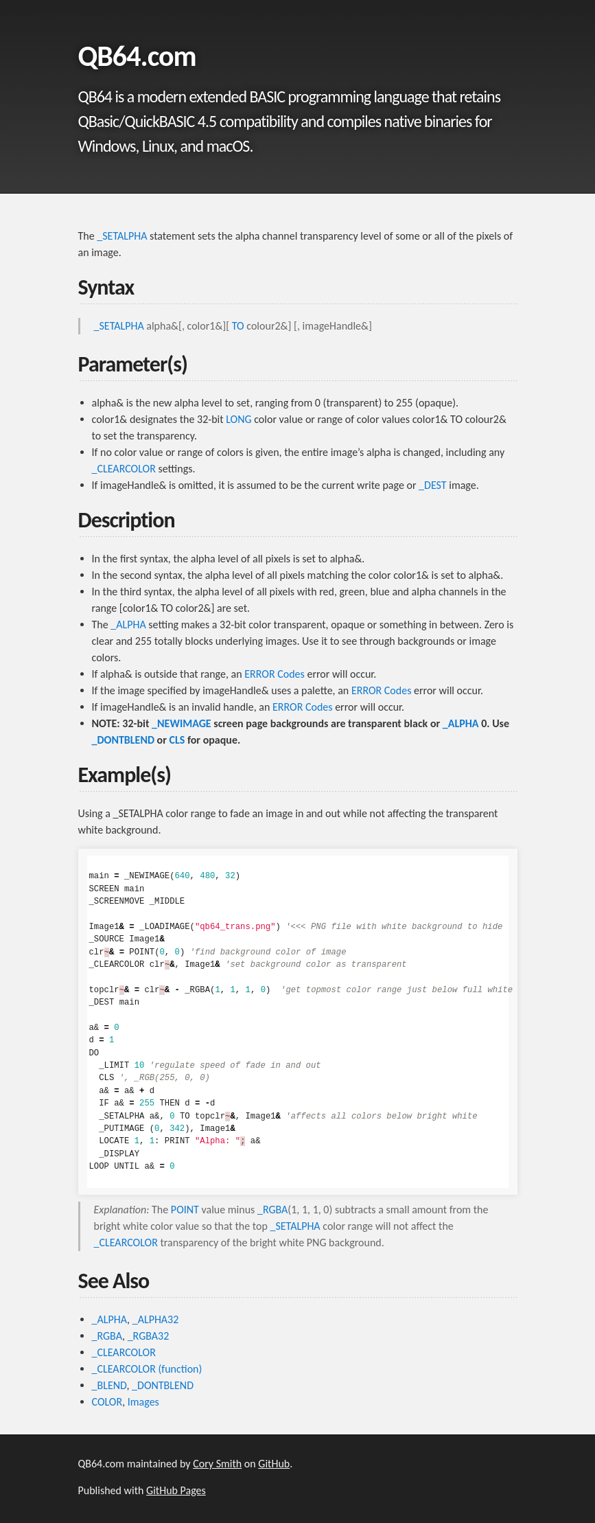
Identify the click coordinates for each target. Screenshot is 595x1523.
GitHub (274, 1463)
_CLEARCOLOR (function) (147, 1368)
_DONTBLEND (123, 739)
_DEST (433, 485)
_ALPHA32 (155, 1319)
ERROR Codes (274, 673)
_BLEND (109, 1385)
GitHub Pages (176, 1490)
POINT (185, 1209)
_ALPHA (127, 624)
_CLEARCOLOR (124, 468)
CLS (177, 739)
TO (238, 325)
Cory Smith (217, 1463)
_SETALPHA (122, 235)
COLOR (107, 1401)
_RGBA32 (149, 1335)
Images (143, 1401)
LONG (238, 419)
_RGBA (272, 1209)
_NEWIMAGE (181, 723)
